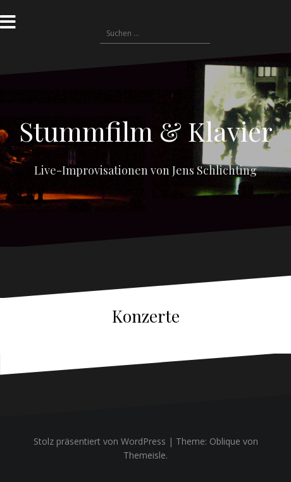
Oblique (224, 441)
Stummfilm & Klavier (146, 131)
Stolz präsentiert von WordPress (100, 441)
